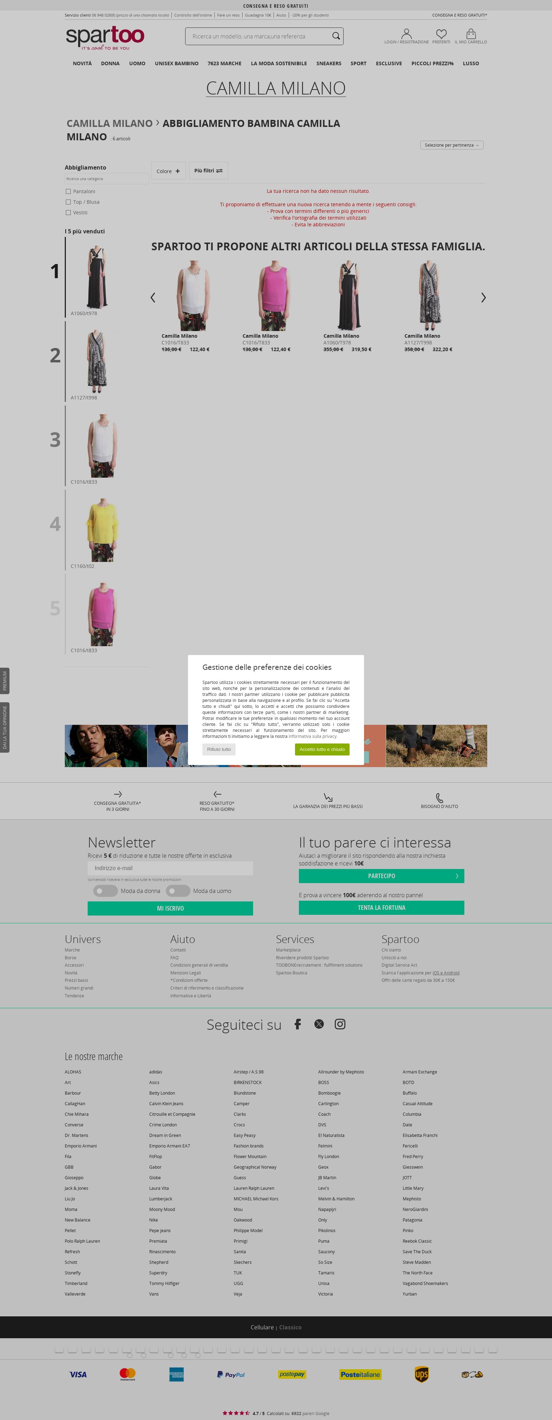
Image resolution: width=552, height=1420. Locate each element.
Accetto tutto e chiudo (322, 749)
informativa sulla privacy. (313, 736)
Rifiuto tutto (219, 749)
